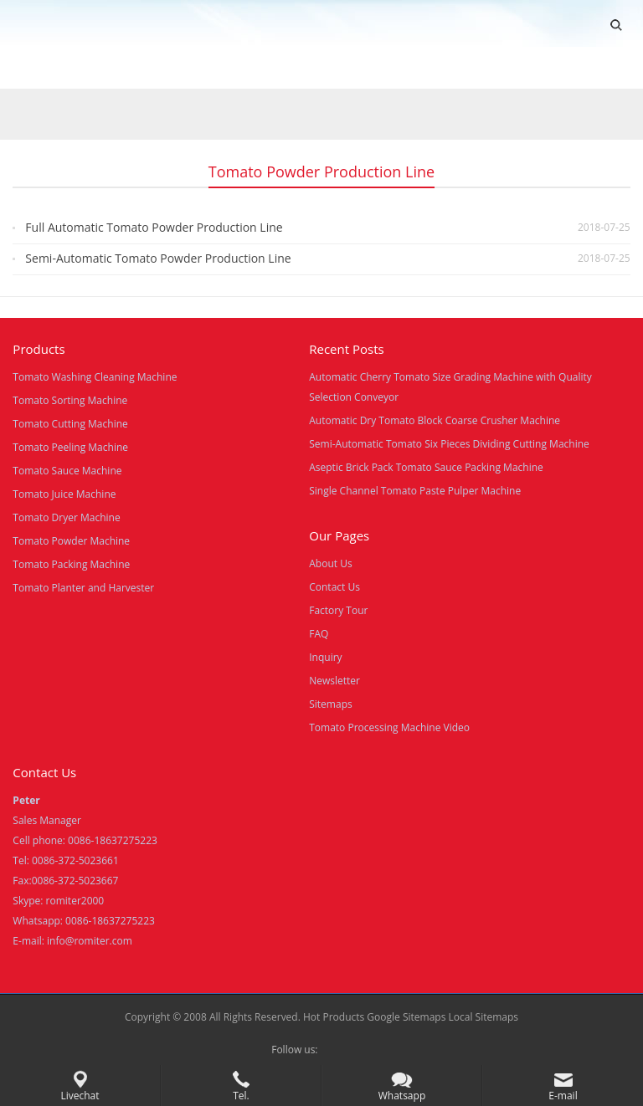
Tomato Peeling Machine (70, 447)
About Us (253, 69)
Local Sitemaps (484, 1017)
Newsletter (334, 680)
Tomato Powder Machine (71, 541)
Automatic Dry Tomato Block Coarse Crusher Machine (434, 420)
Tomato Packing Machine (71, 564)
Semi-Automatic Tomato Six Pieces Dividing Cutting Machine (449, 444)
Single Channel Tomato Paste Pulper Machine (415, 491)
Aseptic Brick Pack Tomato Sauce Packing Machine (426, 467)
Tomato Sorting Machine (70, 400)
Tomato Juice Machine (64, 494)
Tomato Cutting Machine (70, 424)
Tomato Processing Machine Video (389, 727)
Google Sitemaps (406, 1017)
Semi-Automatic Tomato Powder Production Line (158, 258)
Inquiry (325, 657)
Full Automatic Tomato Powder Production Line (153, 227)
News (326, 69)
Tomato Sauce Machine (67, 470)
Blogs (482, 69)
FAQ (318, 634)
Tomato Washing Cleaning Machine (95, 377)
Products (106, 69)
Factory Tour (338, 610)
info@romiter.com (89, 941)
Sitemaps (330, 704)
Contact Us (404, 69)
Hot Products (333, 1017)
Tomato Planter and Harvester (83, 588)
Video (179, 69)
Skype (362, 1050)
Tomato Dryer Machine (66, 517)
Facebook (335, 1050)
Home (32, 69)
